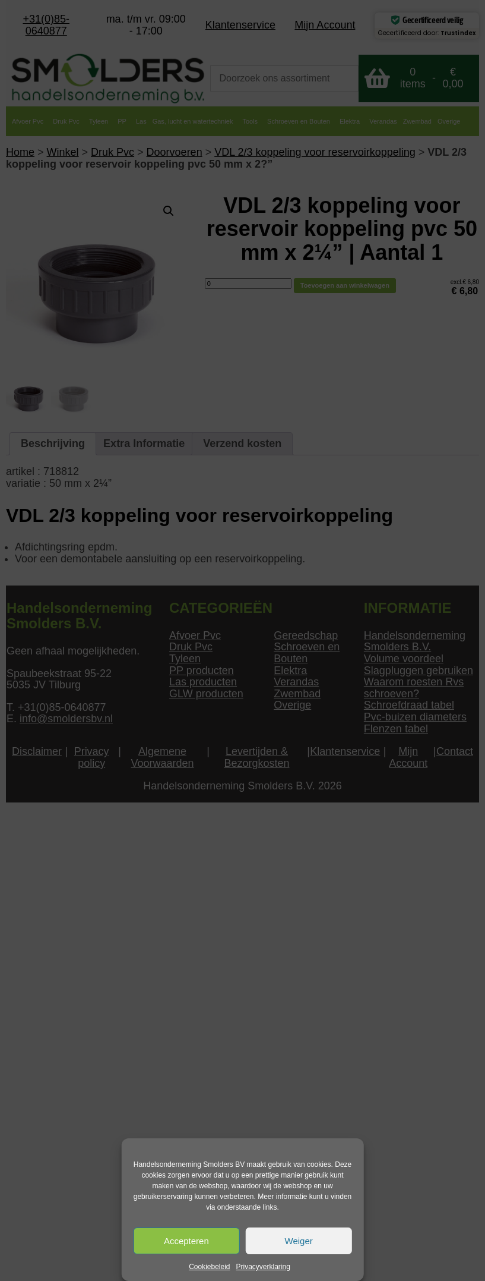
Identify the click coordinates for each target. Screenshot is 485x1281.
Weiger (299, 1241)
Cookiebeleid (209, 1267)
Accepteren (186, 1241)
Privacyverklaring (263, 1267)
